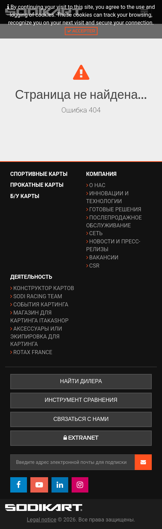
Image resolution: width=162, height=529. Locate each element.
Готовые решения (115, 209)
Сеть (96, 233)
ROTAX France (32, 352)
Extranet (81, 438)
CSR (94, 265)
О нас (97, 185)
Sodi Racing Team (37, 296)
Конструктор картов (43, 288)
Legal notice (42, 519)
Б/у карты (24, 196)
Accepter (81, 30)
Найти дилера (81, 381)
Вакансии (104, 257)
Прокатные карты (36, 185)
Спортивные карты (39, 174)
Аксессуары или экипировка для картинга (36, 337)
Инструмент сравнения (81, 400)
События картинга (40, 304)
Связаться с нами (81, 419)
